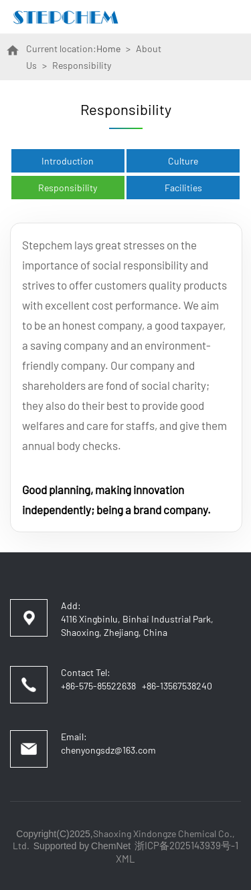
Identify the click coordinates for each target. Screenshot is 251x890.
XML (125, 859)
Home (108, 48)
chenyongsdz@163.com (108, 750)
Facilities (183, 187)
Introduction (67, 160)
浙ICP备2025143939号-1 (186, 845)
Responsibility (67, 187)
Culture (183, 160)
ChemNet (111, 846)
